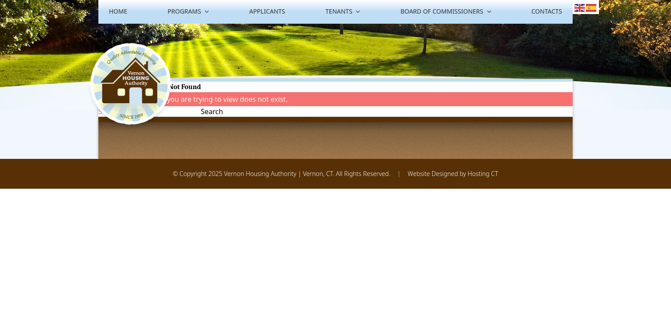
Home (118, 11)
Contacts (546, 11)
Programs (188, 11)
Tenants (342, 11)
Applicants (267, 11)
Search (212, 111)
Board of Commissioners (445, 11)
